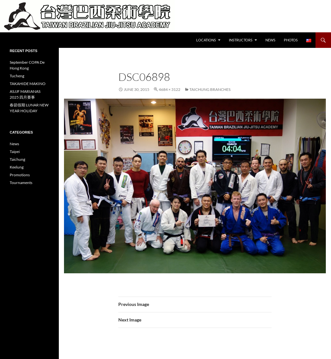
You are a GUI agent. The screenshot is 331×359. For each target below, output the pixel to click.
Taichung (17, 159)
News (270, 40)
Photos (291, 40)
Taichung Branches (209, 89)
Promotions (20, 174)
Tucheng (17, 75)
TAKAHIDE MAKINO (28, 83)
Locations (206, 40)
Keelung (17, 167)
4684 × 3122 (169, 89)
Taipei (15, 151)
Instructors (240, 40)
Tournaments (21, 182)
